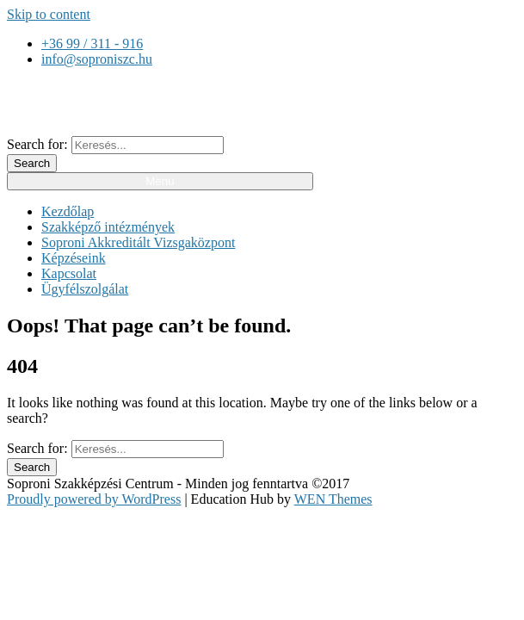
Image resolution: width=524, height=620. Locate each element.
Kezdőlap (67, 211)
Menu (159, 181)
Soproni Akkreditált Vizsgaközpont (138, 242)
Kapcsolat (68, 273)
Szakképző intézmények (108, 227)
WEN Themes (333, 499)
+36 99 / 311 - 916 (92, 43)
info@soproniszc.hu (96, 59)
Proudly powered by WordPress (94, 499)
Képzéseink (73, 258)
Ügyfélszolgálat (84, 289)
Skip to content (48, 14)
